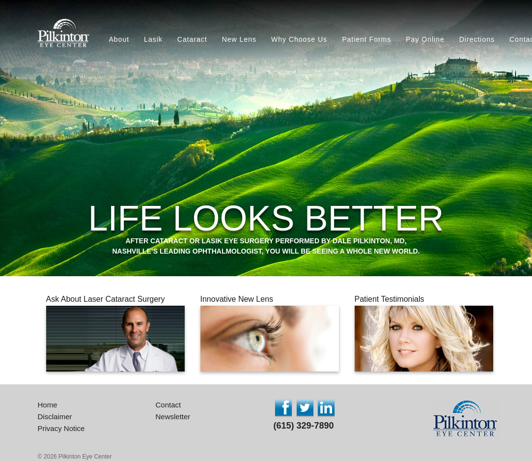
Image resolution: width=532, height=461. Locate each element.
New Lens (239, 39)
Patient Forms (366, 39)
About (119, 39)
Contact (168, 405)
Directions (477, 39)
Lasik (153, 39)
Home (47, 405)
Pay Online (425, 39)
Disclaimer (55, 416)
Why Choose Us (299, 39)
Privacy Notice (61, 428)
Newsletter (173, 416)
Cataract (192, 39)
